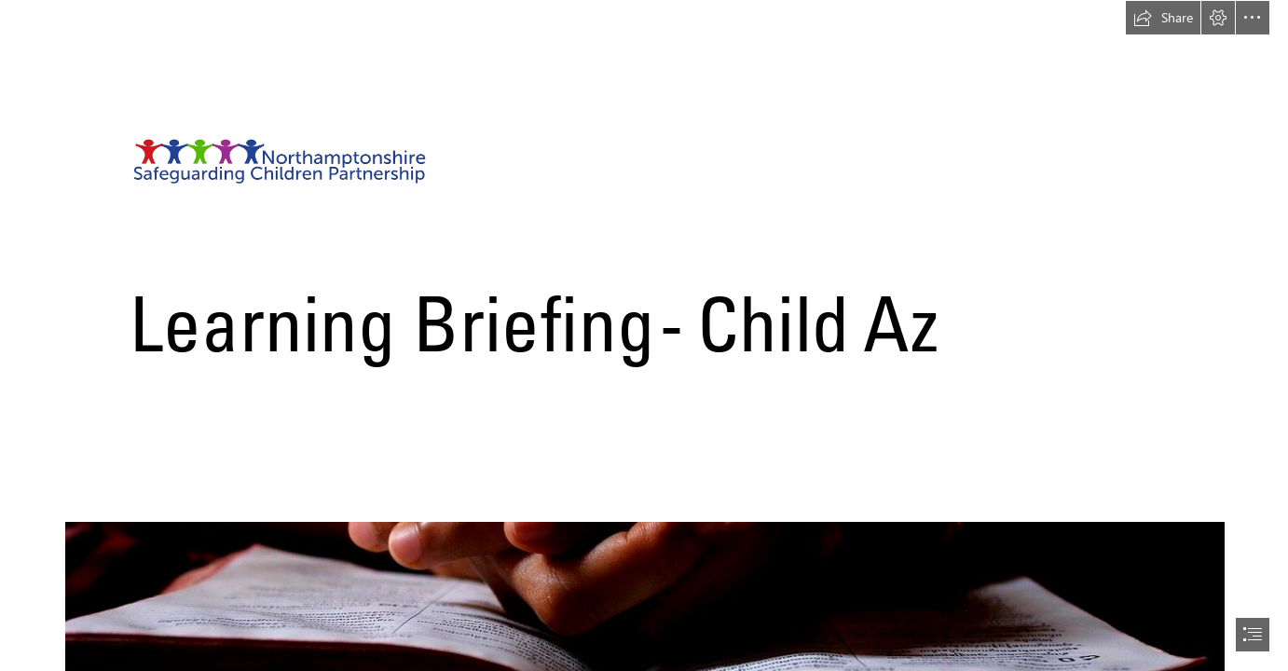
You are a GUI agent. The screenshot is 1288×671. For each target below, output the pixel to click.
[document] (644, 335)
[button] (1163, 17)
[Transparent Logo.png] (644, 209)
